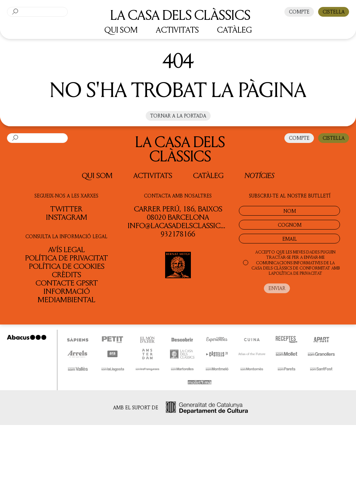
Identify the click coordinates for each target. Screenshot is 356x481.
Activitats (153, 175)
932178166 (178, 234)
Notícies (259, 175)
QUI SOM (121, 29)
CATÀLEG (234, 29)
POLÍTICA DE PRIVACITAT (298, 273)
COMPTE (299, 11)
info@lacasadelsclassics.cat (183, 225)
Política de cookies (66, 266)
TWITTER (66, 208)
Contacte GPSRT (66, 283)
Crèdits (66, 274)
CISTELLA (334, 11)
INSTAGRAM (66, 217)
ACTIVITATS (177, 29)
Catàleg (208, 175)
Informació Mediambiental (66, 295)
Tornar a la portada (178, 115)
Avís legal (66, 249)
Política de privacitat (66, 257)
